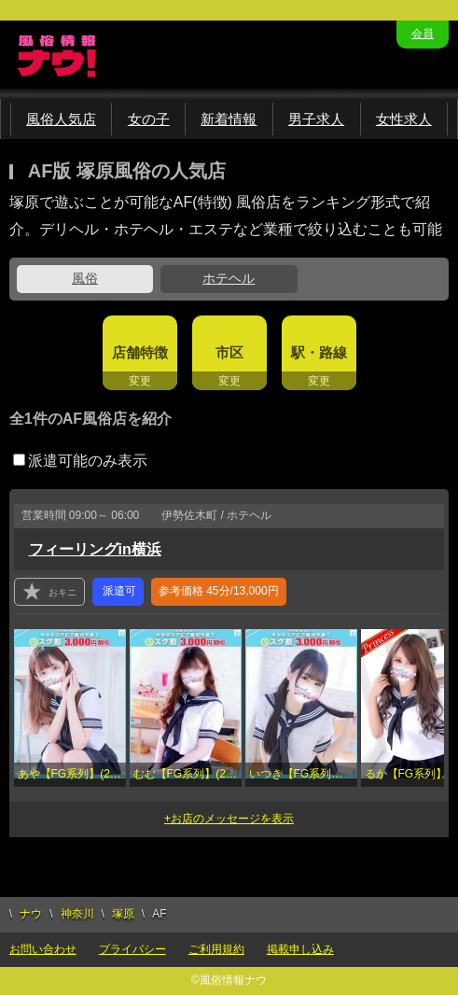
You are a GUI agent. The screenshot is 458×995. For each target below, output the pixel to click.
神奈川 (77, 913)
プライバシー (132, 949)
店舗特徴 (140, 352)
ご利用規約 (216, 949)
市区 (229, 352)
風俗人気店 (61, 119)
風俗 (85, 278)
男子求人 (316, 119)
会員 (422, 33)
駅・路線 (319, 352)
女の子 (149, 119)
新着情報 (229, 119)
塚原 (123, 913)
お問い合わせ (42, 949)
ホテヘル (228, 278)
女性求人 (404, 119)
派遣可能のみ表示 (80, 461)
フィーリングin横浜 (95, 549)
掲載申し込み (300, 949)
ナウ (31, 913)
